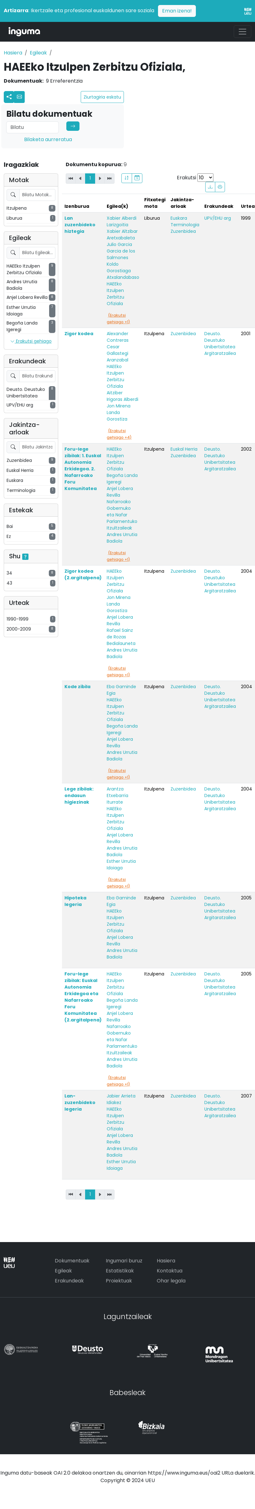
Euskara (179, 218)
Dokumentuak (72, 1260)
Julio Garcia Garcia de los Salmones (121, 251)
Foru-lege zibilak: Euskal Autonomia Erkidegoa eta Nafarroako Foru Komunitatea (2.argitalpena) (83, 997)
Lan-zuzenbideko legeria (79, 1102)
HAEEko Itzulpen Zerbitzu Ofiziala (115, 294)
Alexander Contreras (118, 336)
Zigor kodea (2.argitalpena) (83, 574)
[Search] (32, 127)
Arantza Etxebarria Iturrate (117, 795)
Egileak (38, 52)
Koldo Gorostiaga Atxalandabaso (123, 270)
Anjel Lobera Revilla (120, 491)
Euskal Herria (184, 449)
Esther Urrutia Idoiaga (121, 864)
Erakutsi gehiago (31, 341)
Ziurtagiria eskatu (102, 97)
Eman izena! (177, 10)
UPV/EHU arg (217, 218)
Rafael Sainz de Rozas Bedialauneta (121, 637)
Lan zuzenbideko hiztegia (79, 224)
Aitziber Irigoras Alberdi (122, 396)
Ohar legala (171, 1280)
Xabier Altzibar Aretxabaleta (122, 234)
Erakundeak (69, 1280)
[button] (19, 97)
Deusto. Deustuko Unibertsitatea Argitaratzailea (220, 343)
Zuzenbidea (183, 231)
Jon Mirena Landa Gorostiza (118, 412)
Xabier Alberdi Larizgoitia (121, 221)
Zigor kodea (78, 333)
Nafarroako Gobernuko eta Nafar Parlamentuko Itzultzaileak (122, 515)
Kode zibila (77, 686)
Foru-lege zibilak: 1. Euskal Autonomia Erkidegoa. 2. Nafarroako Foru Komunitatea (82, 469)
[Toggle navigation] (242, 31)
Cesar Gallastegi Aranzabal (117, 353)
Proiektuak (119, 1280)
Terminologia (185, 225)
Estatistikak (120, 1270)
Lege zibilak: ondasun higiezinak (79, 795)
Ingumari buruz (124, 1260)
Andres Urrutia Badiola (122, 537)
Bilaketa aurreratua (48, 139)
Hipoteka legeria (75, 901)
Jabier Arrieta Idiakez (121, 1099)
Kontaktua (169, 1270)
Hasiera (13, 52)
